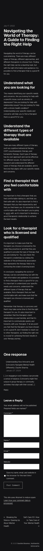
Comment (8, 413)
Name (7, 440)
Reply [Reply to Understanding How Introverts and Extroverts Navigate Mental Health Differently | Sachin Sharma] (6, 390)
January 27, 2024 (13, 371)
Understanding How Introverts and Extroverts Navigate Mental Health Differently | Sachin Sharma (20, 365)
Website (7, 462)
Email (6, 451)
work (8, 213)
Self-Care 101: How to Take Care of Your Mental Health (31, 520)
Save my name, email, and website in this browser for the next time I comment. (21, 476)
